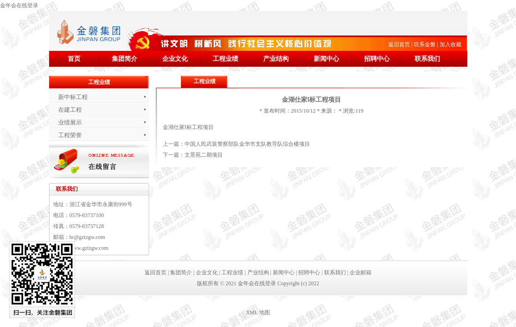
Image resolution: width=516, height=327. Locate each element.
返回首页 (399, 44)
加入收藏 (450, 44)
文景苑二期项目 (204, 155)
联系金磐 (425, 44)
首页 (74, 58)
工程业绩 (225, 58)
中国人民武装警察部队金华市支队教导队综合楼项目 (247, 144)
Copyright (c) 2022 (298, 283)
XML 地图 (258, 312)
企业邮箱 (360, 272)
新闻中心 (326, 58)
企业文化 (175, 58)
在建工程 (70, 109)
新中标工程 (73, 97)
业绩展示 (70, 122)
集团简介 (124, 58)
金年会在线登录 (19, 5)
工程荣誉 (70, 135)
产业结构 (276, 58)
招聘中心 (377, 58)
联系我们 (427, 58)
